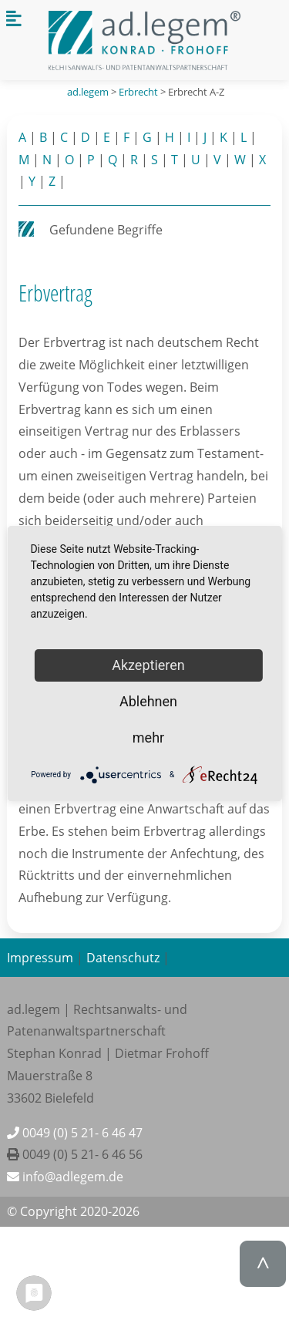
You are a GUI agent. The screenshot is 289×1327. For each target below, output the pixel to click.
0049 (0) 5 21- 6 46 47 (75, 1132)
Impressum (40, 957)
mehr (148, 737)
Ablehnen (148, 701)
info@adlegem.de (65, 1176)
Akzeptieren (148, 665)
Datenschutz (123, 957)
